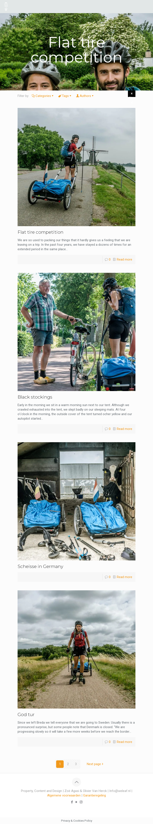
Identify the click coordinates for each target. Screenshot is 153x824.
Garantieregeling (94, 795)
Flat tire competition (40, 232)
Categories (43, 96)
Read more (124, 259)
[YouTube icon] (76, 802)
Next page (95, 764)
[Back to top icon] (76, 782)
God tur (26, 714)
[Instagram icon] (81, 802)
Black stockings (35, 397)
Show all (132, 94)
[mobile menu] (147, 6)
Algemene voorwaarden (64, 795)
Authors (85, 96)
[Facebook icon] (72, 802)
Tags (65, 96)
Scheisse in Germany (40, 566)
